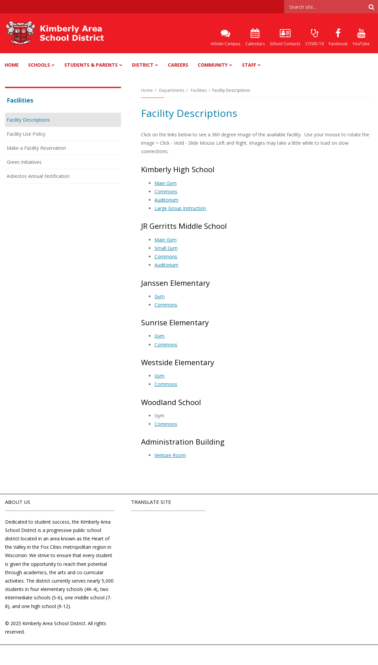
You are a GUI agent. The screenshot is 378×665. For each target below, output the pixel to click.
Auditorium (166, 200)
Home (147, 90)
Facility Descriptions (28, 120)
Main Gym (165, 183)
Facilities (199, 90)
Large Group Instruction (180, 208)
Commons (165, 191)
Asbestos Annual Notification (38, 176)
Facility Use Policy (35, 135)
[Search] (371, 6)
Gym (159, 296)
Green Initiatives (24, 162)
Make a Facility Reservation (36, 148)
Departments (171, 90)
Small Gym (166, 248)
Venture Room (170, 455)
